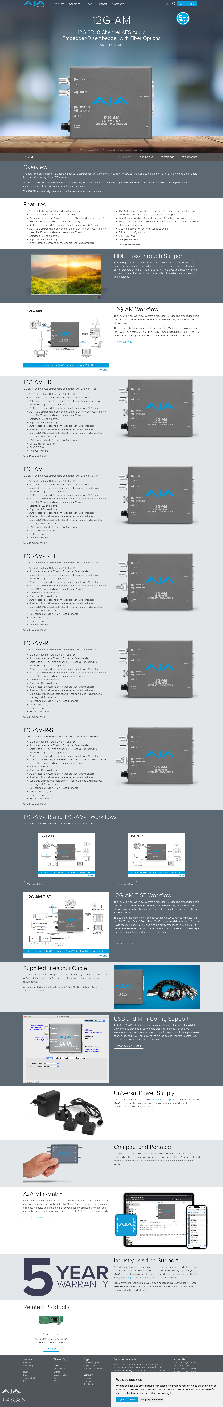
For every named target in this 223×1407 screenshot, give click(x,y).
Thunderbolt (29, 1378)
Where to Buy (187, 4)
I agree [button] (121, 1399)
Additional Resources (93, 1368)
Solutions (27, 1359)
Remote (27, 1362)
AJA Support (127, 1277)
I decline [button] (132, 1399)
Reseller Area (90, 1384)
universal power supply (161, 1099)
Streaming (28, 1365)
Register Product (91, 1365)
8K (24, 1381)
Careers (87, 1378)
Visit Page (51, 1348)
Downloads (167, 157)
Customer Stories (61, 1374)
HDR (25, 1371)
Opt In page (127, 1370)
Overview (125, 157)
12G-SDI (27, 1368)
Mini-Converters (127, 1153)
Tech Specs (145, 157)
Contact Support (91, 1362)
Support (87, 1359)
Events (56, 1371)
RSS (55, 1381)
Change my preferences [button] (151, 1399)
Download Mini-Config (129, 1045)
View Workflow (125, 341)
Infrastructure (189, 157)
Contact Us (89, 1381)
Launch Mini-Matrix (36, 1217)
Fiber (25, 1374)
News (56, 1365)
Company (88, 1374)
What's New (59, 1368)
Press (55, 1378)
